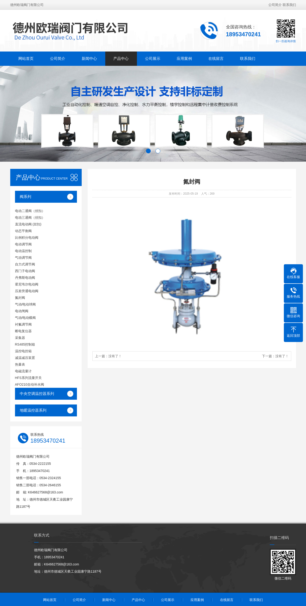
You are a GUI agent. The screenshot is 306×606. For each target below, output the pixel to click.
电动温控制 (23, 251)
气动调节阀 (23, 257)
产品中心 (121, 57)
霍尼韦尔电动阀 (26, 284)
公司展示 (152, 57)
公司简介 (275, 3)
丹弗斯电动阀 (25, 278)
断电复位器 (23, 331)
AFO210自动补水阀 (29, 384)
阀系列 (25, 197)
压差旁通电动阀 (26, 291)
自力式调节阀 (25, 264)
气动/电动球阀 (25, 304)
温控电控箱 (23, 351)
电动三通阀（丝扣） (30, 217)
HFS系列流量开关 (28, 378)
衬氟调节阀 (23, 324)
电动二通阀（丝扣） (30, 211)
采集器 (20, 338)
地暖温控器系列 (33, 410)
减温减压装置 (25, 358)
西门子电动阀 (25, 271)
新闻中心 (89, 57)
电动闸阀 (21, 311)
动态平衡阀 (23, 231)
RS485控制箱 (25, 344)
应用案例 (184, 57)
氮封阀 (20, 298)
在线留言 (216, 57)
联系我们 (289, 3)
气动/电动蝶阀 (25, 318)
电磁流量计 (23, 371)
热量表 (20, 364)
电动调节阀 (23, 244)
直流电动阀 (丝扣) (28, 224)
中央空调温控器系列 (37, 394)
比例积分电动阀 (26, 237)
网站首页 (26, 57)
